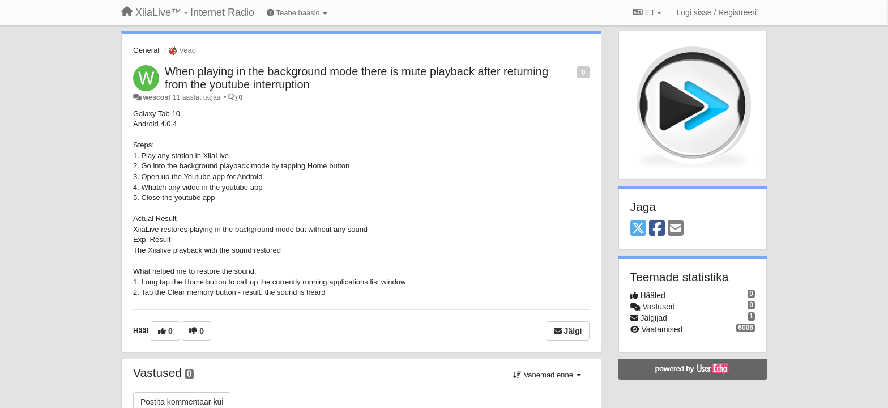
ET (647, 12)
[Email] (676, 229)
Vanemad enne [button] (546, 375)
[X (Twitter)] (638, 229)
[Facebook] (657, 229)
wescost (156, 97)
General (146, 50)
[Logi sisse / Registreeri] (716, 12)
